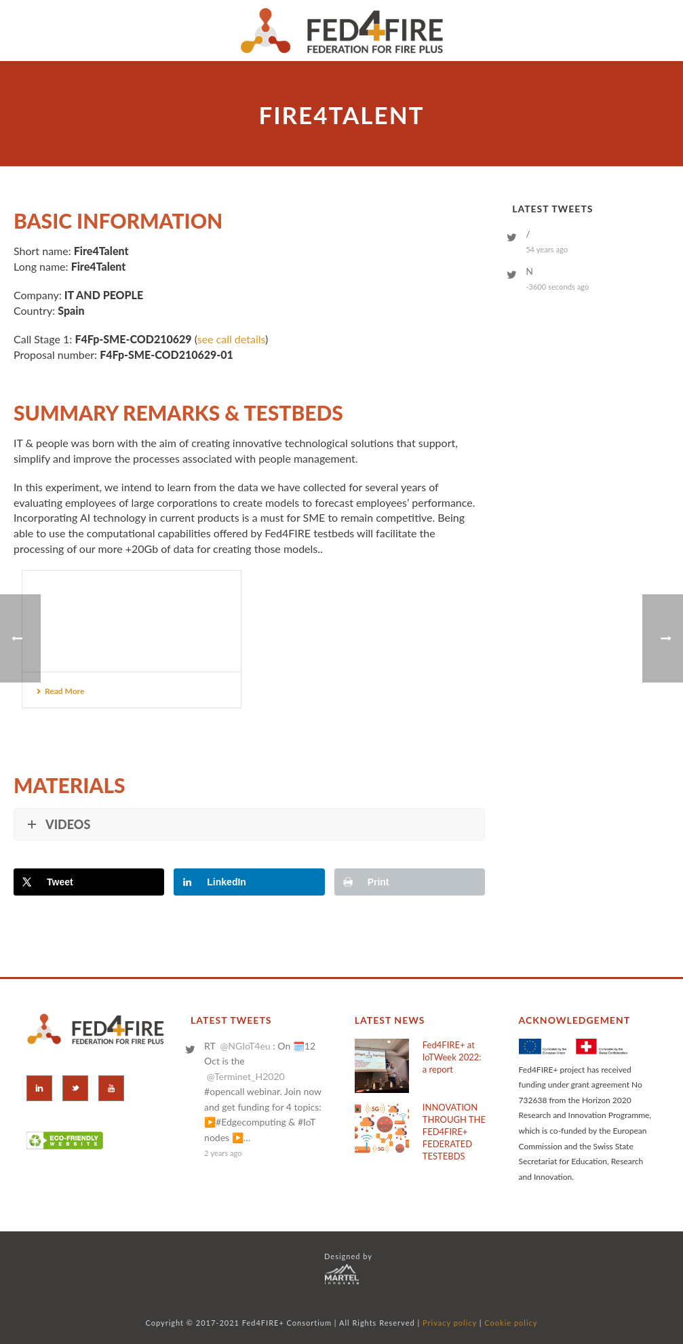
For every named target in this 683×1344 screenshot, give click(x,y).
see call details (231, 338)
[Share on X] (89, 882)
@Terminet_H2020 (246, 1076)
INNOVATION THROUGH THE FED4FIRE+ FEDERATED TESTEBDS (454, 1131)
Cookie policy (510, 1322)
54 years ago (547, 249)
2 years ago (223, 1153)
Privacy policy (450, 1322)
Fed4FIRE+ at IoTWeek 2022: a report (452, 1057)
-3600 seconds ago (557, 286)
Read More (60, 691)
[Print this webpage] (409, 882)
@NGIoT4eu (245, 1046)
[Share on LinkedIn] (249, 882)
